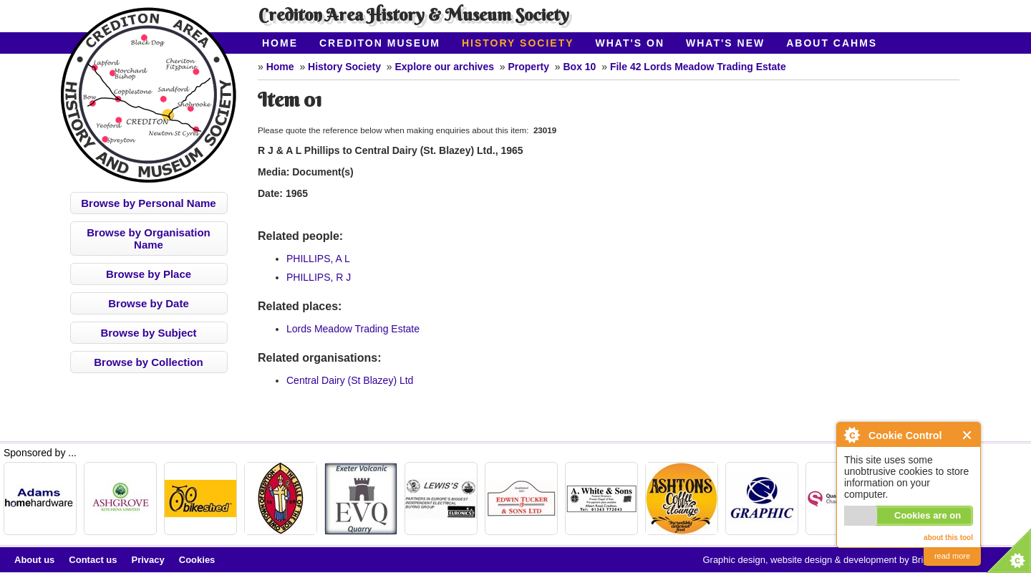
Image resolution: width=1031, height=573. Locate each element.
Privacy (148, 559)
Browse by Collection (148, 362)
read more (952, 556)
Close (967, 435)
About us (34, 559)
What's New (725, 43)
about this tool (948, 537)
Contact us (93, 559)
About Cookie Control (851, 435)
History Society (518, 43)
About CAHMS (831, 43)
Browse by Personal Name (148, 203)
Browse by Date (148, 303)
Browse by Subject (148, 333)
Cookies (197, 559)
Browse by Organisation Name (148, 238)
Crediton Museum (379, 43)
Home (280, 43)
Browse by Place (148, 274)
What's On (630, 43)
